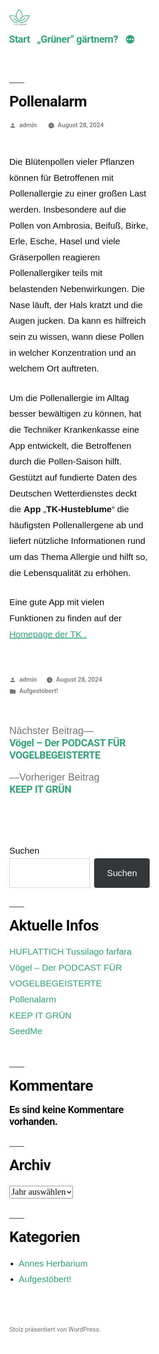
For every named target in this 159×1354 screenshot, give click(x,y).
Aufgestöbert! (38, 691)
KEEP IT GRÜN (40, 1015)
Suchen (24, 850)
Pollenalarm (32, 999)
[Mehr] (130, 40)
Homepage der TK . (47, 634)
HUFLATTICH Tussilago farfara (70, 951)
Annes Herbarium (53, 1263)
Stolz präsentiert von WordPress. (54, 1329)
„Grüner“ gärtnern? (77, 39)
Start (19, 39)
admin (27, 125)
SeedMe (25, 1031)
